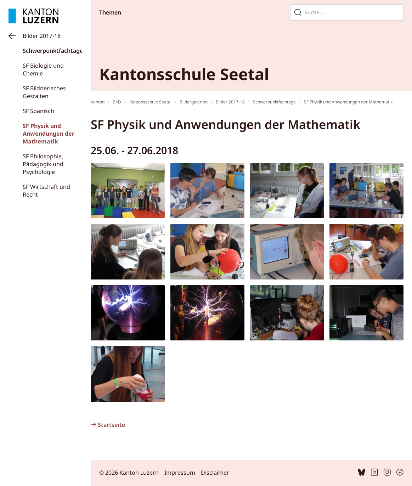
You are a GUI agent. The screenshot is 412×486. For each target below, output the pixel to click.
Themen (110, 12)
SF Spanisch (38, 111)
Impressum (179, 472)
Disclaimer (215, 472)
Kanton (98, 102)
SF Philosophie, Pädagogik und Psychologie (43, 164)
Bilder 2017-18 (42, 36)
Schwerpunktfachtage (53, 51)
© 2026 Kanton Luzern (129, 472)
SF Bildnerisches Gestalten (44, 92)
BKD (117, 102)
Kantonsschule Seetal (150, 102)
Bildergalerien (194, 102)
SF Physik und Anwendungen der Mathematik (48, 133)
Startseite (111, 425)
